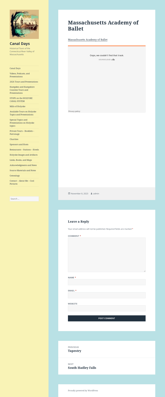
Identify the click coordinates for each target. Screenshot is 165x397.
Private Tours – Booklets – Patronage (22, 132)
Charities (14, 139)
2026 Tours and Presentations (24, 81)
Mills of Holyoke (17, 106)
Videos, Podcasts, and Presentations (20, 75)
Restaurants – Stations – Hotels (24, 149)
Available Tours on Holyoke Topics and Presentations (23, 113)
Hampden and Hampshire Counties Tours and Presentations (22, 90)
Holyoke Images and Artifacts (23, 154)
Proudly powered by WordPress (83, 390)
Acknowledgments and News (23, 165)
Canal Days (20, 43)
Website (72, 303)
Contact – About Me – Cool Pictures (22, 182)
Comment (74, 236)
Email (72, 290)
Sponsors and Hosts (19, 144)
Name (72, 277)
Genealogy (15, 175)
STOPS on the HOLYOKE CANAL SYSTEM (21, 100)
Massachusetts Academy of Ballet (87, 39)
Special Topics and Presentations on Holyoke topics (22, 122)
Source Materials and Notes (23, 170)
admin (96, 193)
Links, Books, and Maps (21, 160)
